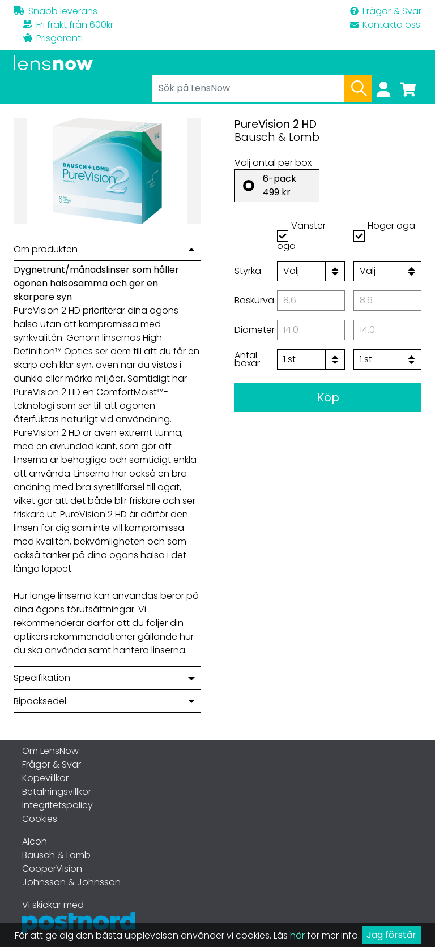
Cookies (39, 818)
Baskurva (254, 300)
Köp (328, 397)
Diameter (254, 329)
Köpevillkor (45, 778)
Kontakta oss (385, 24)
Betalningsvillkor (56, 791)
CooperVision (52, 868)
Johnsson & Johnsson (71, 882)
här (297, 935)
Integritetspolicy (57, 805)
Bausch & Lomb (56, 855)
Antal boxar (247, 359)
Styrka (247, 270)
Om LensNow (50, 750)
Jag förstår (391, 934)
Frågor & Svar (385, 11)
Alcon (34, 841)
